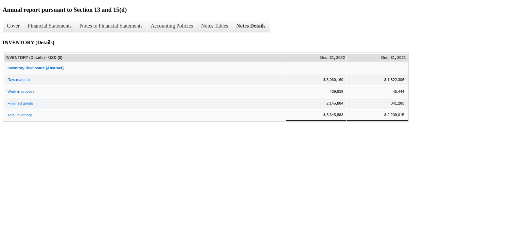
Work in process (21, 91)
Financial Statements (50, 26)
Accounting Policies (171, 26)
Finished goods (20, 103)
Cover (13, 26)
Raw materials (19, 80)
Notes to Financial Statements (111, 26)
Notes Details (250, 26)
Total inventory (20, 115)
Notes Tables (214, 26)
